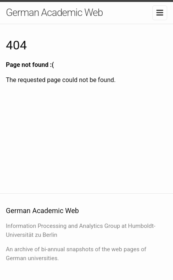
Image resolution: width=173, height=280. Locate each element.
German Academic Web (54, 12)
